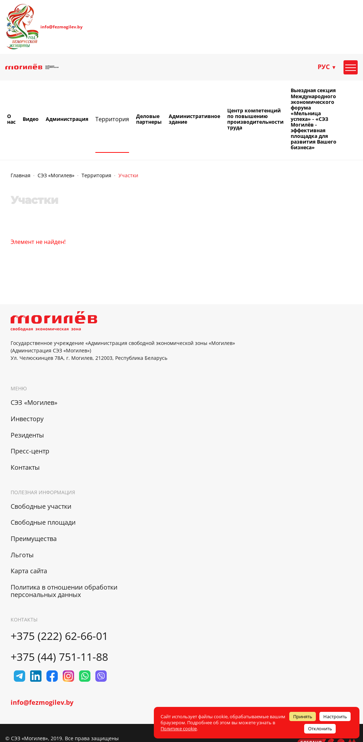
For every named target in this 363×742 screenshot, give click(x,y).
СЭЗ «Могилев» (56, 175)
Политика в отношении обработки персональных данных (64, 591)
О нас (11, 119)
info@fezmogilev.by (61, 26)
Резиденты (27, 435)
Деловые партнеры (149, 119)
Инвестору (27, 418)
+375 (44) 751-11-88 (59, 656)
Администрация (67, 119)
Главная (20, 175)
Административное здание (194, 119)
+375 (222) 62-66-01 (59, 636)
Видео (31, 119)
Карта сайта (29, 571)
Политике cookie (179, 728)
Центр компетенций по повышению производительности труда (255, 119)
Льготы (22, 555)
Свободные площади (43, 522)
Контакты (25, 467)
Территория (112, 119)
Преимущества (34, 538)
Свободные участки (41, 506)
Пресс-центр (30, 451)
